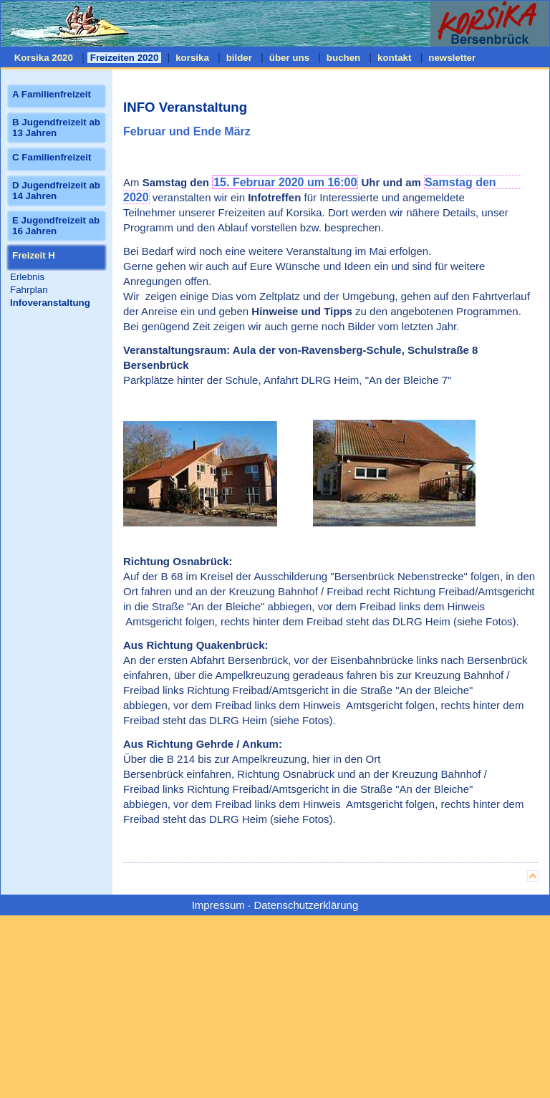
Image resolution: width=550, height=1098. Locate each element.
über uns (289, 57)
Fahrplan (29, 289)
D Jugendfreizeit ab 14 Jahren (56, 190)
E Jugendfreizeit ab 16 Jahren (56, 225)
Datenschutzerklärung (306, 905)
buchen (343, 57)
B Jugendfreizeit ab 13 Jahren (56, 127)
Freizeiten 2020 (124, 57)
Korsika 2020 (43, 57)
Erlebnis (27, 276)
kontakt (394, 57)
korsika (192, 57)
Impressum (218, 905)
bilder (239, 57)
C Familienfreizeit (51, 157)
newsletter (452, 57)
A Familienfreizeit (51, 94)
